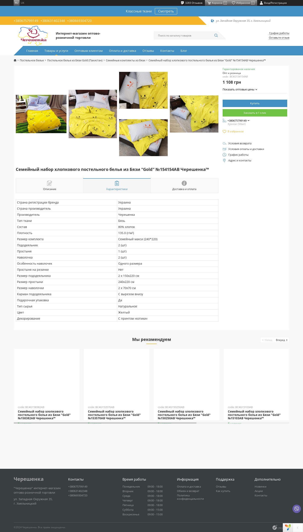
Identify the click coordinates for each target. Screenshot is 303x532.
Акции (259, 491)
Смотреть (166, 11)
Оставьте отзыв (279, 37)
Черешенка (29, 479)
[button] (267, 340)
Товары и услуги (56, 51)
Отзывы (148, 51)
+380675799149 (26, 20)
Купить (255, 103)
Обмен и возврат (188, 491)
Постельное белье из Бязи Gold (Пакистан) (74, 60)
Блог (184, 51)
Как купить (223, 491)
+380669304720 (79, 20)
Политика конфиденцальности (190, 497)
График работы (279, 33)
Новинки (260, 486)
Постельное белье (32, 60)
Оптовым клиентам (88, 51)
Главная (32, 51)
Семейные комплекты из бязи (125, 60)
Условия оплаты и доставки (246, 149)
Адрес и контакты (239, 160)
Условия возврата (239, 143)
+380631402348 (52, 20)
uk (22, 3)
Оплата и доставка (122, 51)
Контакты (167, 51)
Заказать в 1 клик (254, 113)
